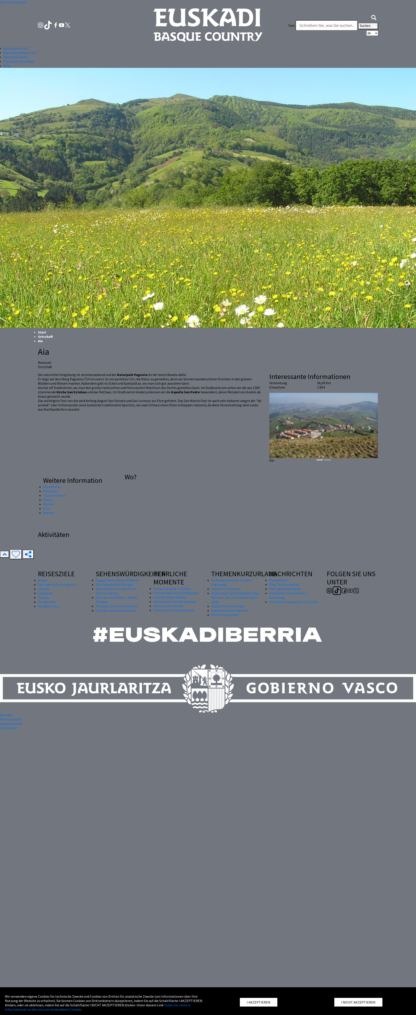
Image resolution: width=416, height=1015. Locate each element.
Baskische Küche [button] (15, 57)
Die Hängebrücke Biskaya (114, 584)
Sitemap (6, 715)
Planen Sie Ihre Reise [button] (18, 61)
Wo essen (50, 491)
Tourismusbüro (54, 495)
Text (291, 25)
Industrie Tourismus (226, 589)
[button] (373, 17)
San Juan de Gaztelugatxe (57, 584)
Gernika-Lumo (48, 606)
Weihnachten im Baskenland (174, 601)
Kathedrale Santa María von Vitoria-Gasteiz (116, 591)
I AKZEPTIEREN (258, 1002)
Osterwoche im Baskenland (173, 610)
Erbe (46, 508)
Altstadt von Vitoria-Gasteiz (117, 606)
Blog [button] (6, 65)
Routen (48, 504)
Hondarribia (47, 602)
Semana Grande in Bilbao (171, 588)
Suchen (368, 26)
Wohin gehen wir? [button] (16, 48)
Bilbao (43, 580)
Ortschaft (45, 336)
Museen (48, 513)
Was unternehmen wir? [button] (20, 52)
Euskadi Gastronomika (228, 606)
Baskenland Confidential (229, 610)
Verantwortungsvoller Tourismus (293, 602)
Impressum (8, 728)
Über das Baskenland (284, 589)
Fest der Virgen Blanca (169, 597)
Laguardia (45, 593)
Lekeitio (44, 589)
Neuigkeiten (278, 580)
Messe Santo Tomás (168, 606)
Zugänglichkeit (11, 723)
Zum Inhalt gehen (13, 2)
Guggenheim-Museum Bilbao (117, 580)
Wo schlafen (52, 487)
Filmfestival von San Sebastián (176, 593)
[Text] (327, 25)
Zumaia (43, 597)
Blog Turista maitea (284, 584)
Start (42, 332)
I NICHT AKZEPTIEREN (358, 1002)
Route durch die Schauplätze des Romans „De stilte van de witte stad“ (235, 597)
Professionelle (11, 719)
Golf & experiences (225, 615)
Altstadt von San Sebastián (116, 610)
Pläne (47, 500)
